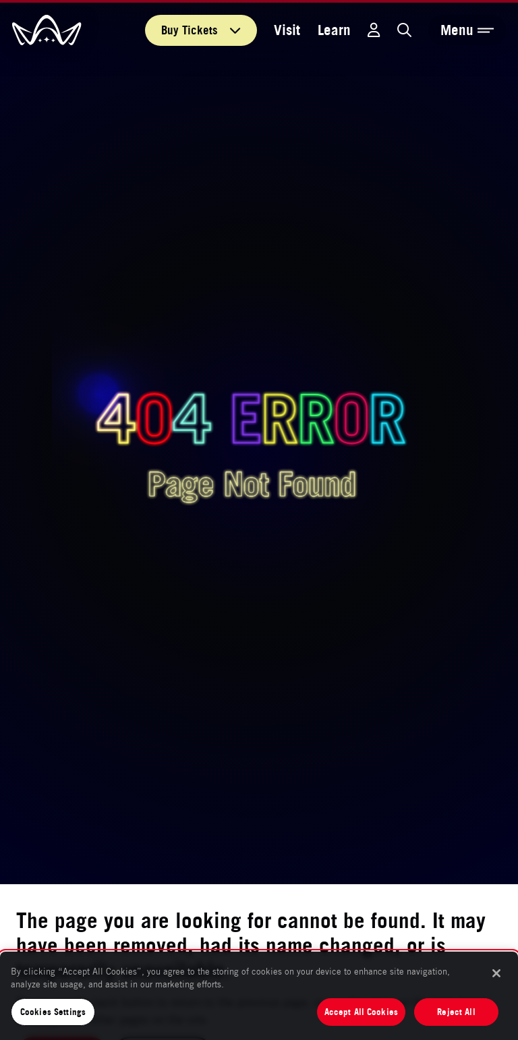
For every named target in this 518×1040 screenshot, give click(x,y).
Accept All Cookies (361, 1011)
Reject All (456, 1011)
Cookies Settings (53, 1011)
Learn (334, 30)
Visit (287, 30)
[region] (259, 996)
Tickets (201, 30)
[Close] (496, 973)
